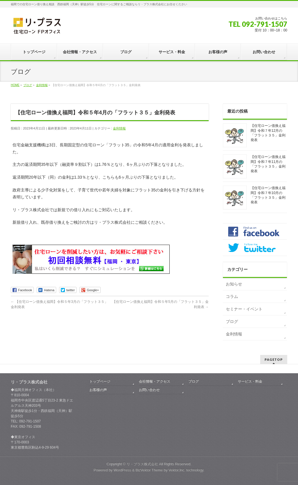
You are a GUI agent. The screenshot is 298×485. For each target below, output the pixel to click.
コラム (232, 296)
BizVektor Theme (149, 470)
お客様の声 (98, 390)
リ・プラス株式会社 (142, 464)
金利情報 (119, 128)
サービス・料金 (250, 381)
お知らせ (234, 284)
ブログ (232, 321)
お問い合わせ (149, 390)
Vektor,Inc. (176, 470)
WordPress (122, 470)
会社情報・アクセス (154, 381)
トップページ (99, 381)
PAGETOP (274, 359)
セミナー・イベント (244, 309)
